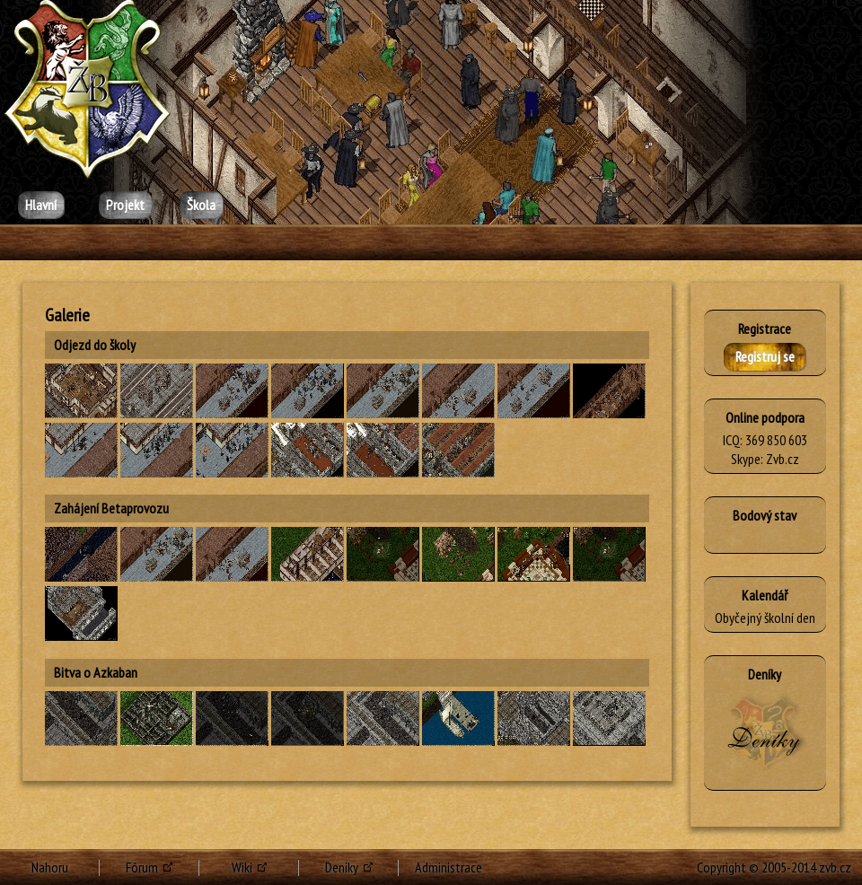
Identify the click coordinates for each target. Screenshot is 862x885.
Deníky (341, 867)
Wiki (242, 867)
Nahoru (49, 867)
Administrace (448, 867)
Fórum (142, 867)
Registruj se (765, 356)
